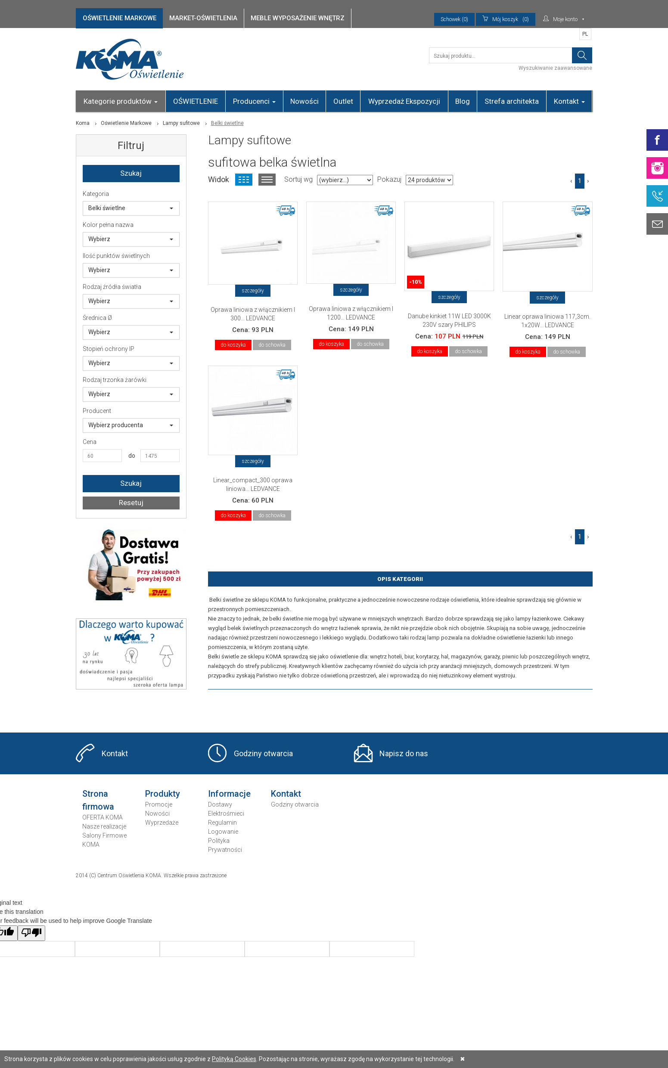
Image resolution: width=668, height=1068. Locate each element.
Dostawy (220, 804)
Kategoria (96, 194)
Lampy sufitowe (181, 123)
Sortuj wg (298, 179)
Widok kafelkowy (243, 180)
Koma (83, 123)
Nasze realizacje (104, 826)
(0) (505, 19)
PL (585, 34)
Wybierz (131, 239)
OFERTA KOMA (102, 817)
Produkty (162, 794)
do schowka (272, 345)
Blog (462, 101)
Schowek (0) (454, 19)
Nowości (304, 101)
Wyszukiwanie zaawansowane (555, 68)
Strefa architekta (512, 101)
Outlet (343, 101)
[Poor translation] (31, 933)
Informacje (229, 794)
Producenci (254, 101)
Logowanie (223, 831)
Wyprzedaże (161, 822)
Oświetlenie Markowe (126, 123)
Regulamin (222, 822)
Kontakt (569, 101)
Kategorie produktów (121, 101)
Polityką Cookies (234, 1059)
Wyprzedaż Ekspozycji (404, 101)
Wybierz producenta (131, 425)
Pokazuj (389, 179)
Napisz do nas (403, 753)
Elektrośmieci (226, 813)
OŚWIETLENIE (195, 101)
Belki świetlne (131, 208)
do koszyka (233, 345)
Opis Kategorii (400, 579)
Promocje (158, 804)
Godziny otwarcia (263, 753)
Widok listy (267, 180)
